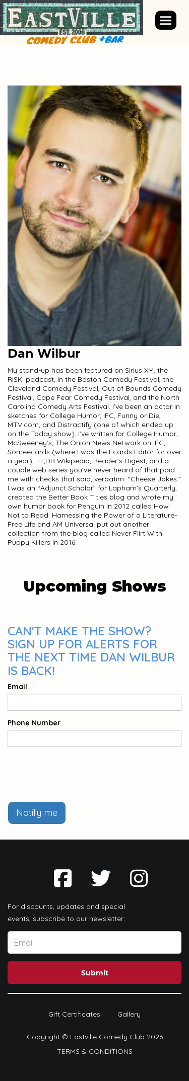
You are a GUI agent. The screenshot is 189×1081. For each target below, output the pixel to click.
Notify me (36, 812)
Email (17, 686)
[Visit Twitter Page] (101, 878)
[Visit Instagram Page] (139, 878)
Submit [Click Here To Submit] (94, 972)
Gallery (129, 1014)
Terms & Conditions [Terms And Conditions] (95, 1051)
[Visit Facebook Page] (63, 878)
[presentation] (84, 774)
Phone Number (34, 722)
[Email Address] (94, 942)
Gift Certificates (74, 1014)
